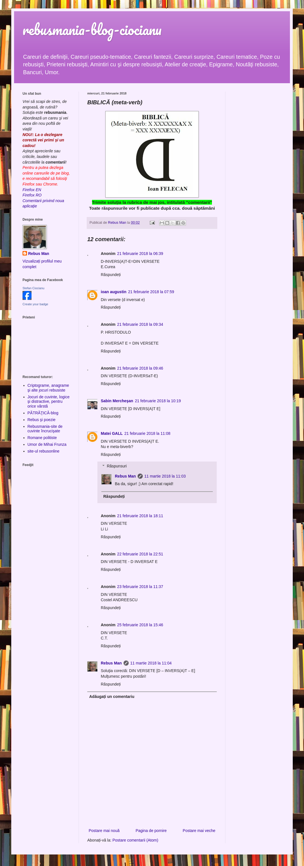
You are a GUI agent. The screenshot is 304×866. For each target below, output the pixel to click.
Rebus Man (125, 476)
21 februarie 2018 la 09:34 (140, 324)
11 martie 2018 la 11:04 (151, 663)
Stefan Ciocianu (33, 288)
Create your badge (35, 304)
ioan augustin (113, 292)
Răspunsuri (117, 466)
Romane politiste (42, 437)
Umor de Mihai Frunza (47, 444)
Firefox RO (32, 195)
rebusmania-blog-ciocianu (92, 29)
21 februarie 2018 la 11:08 (147, 433)
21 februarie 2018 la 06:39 (140, 253)
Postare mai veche (199, 830)
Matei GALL (112, 433)
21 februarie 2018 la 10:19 (158, 401)
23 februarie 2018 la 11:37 (140, 586)
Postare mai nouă (104, 830)
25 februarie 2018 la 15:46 (140, 625)
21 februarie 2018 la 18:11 (140, 516)
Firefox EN (32, 189)
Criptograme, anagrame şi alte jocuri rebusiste (48, 387)
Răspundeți (111, 274)
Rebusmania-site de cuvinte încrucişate (45, 428)
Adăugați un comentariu (111, 696)
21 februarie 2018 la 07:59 (151, 292)
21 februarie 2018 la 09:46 (140, 368)
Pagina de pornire (151, 830)
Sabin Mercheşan (117, 401)
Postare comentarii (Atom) (135, 840)
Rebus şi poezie (42, 419)
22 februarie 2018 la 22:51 (140, 554)
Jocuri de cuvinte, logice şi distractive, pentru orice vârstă (49, 402)
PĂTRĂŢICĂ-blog (43, 413)
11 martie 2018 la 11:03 (165, 476)
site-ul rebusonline (44, 451)
